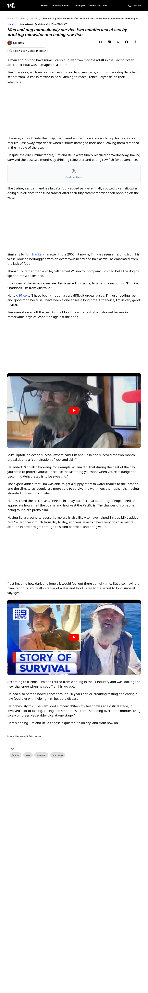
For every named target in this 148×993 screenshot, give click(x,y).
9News (24, 295)
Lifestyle (80, 5)
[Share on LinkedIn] (109, 42)
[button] (74, 174)
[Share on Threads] (135, 42)
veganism (41, 755)
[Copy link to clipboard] (100, 42)
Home (10, 18)
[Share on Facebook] (126, 42)
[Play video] (74, 410)
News (44, 5)
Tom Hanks (33, 254)
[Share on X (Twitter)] (118, 42)
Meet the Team (98, 5)
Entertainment (61, 5)
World (34, 18)
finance (15, 755)
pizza (27, 755)
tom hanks (57, 755)
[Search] (134, 5)
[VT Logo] (11, 5)
